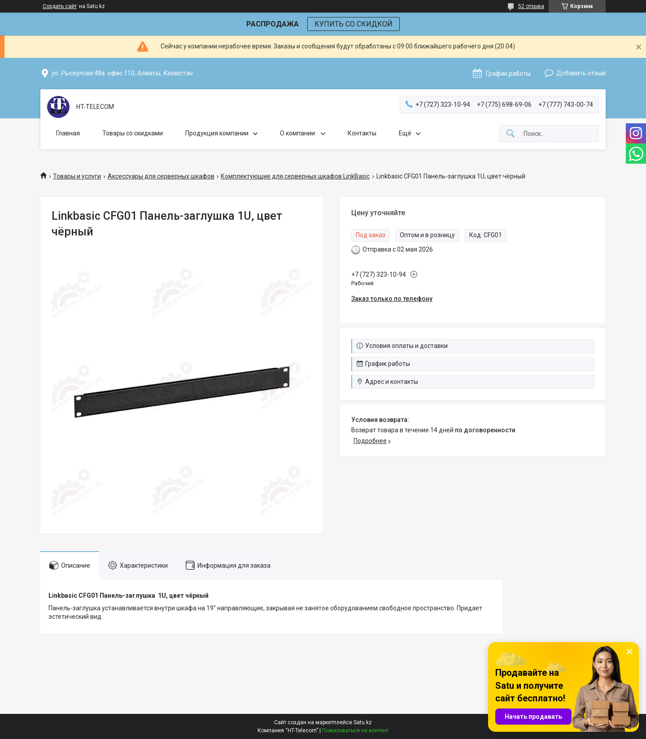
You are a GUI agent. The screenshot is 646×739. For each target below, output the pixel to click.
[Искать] (510, 134)
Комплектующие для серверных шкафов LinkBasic (295, 176)
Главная (68, 133)
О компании (298, 133)
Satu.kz (363, 722)
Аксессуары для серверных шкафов (161, 176)
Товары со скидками (132, 133)
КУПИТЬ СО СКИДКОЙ (353, 24)
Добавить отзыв (581, 73)
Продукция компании (217, 133)
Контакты (362, 133)
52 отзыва (531, 6)
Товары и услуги (77, 176)
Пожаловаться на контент (355, 730)
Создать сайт (60, 6)
